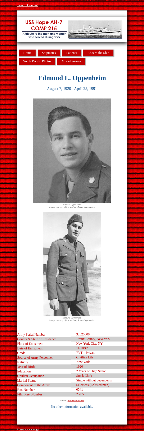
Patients (71, 53)
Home (27, 53)
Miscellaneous (71, 61)
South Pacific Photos (37, 61)
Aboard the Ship (98, 53)
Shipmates (49, 53)
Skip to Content (27, 5)
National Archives (76, 400)
